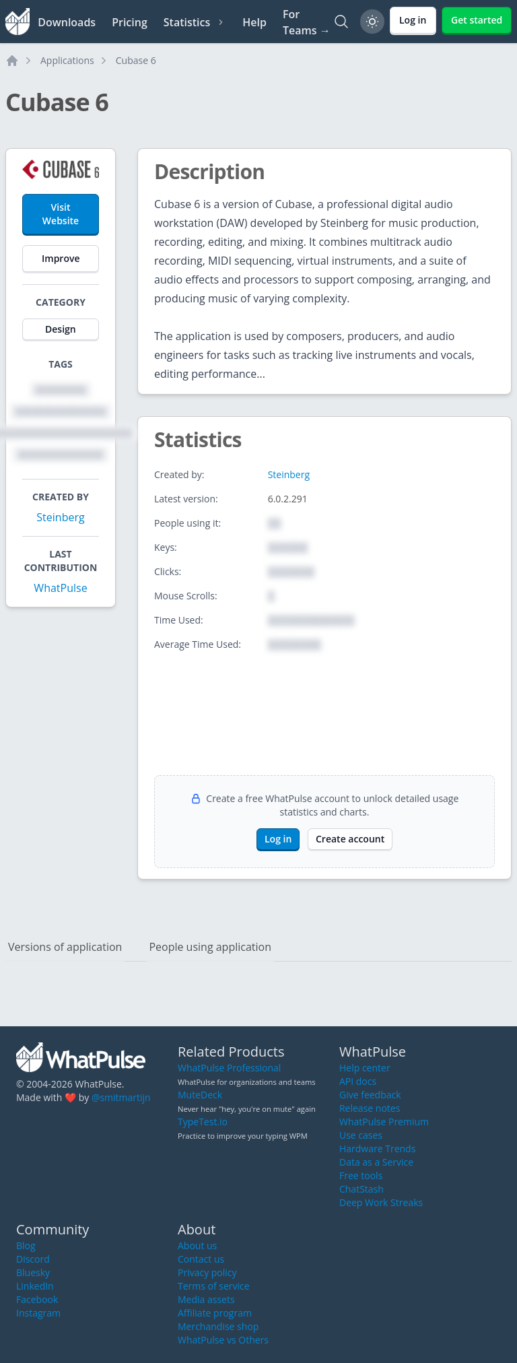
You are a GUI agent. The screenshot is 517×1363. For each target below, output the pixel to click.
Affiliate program (215, 1312)
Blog (26, 1245)
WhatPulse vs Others (223, 1339)
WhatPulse (60, 587)
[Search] (341, 21)
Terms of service (214, 1285)
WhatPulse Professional (229, 1067)
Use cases (360, 1135)
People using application (210, 946)
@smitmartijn (121, 1097)
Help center (364, 1067)
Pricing (129, 22)
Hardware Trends (377, 1148)
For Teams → (307, 22)
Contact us (201, 1259)
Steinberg (60, 517)
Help (254, 22)
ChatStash (361, 1189)
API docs (357, 1081)
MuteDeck (200, 1094)
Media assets (206, 1299)
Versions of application (65, 946)
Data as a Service (376, 1162)
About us (197, 1245)
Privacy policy (207, 1272)
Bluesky (33, 1272)
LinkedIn (35, 1285)
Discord (33, 1259)
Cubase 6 (136, 60)
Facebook (37, 1299)
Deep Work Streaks (381, 1202)
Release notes (369, 1108)
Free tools (360, 1175)
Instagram (38, 1312)
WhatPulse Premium (384, 1121)
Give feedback (370, 1094)
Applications (67, 60)
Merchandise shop (218, 1326)
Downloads (67, 22)
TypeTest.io (203, 1121)
